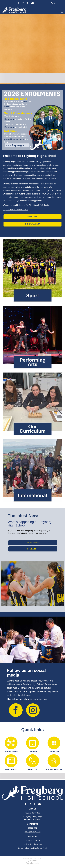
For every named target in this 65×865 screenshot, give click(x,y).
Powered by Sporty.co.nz (32, 858)
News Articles (32, 549)
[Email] (32, 3)
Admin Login (32, 863)
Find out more (32, 217)
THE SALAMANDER (32, 224)
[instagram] (23, 3)
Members (32, 861)
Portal (53, 3)
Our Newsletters (33, 543)
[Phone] (27, 3)
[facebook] (18, 3)
